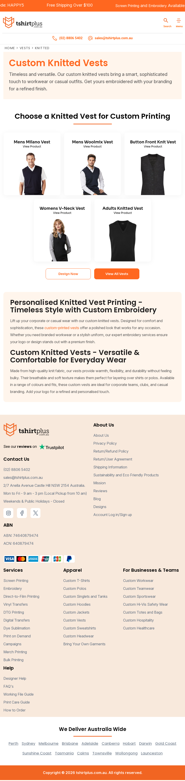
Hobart (145, 744)
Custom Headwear (78, 637)
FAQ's (8, 687)
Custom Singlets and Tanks (85, 597)
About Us (101, 436)
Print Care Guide (16, 703)
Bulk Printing (13, 660)
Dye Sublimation (16, 629)
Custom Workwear (138, 581)
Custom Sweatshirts (79, 629)
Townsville (116, 754)
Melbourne (58, 744)
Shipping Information (110, 468)
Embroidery (149, 6)
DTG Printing (13, 613)
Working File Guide (18, 695)
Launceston (169, 754)
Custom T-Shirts (76, 581)
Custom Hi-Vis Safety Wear (145, 605)
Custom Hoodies (77, 605)
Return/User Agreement (112, 460)
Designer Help (14, 679)
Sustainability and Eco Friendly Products (126, 476)
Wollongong (142, 754)
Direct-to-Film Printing (21, 597)
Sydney (37, 744)
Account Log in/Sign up (112, 515)
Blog (97, 499)
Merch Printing (15, 653)
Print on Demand (17, 637)
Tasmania (76, 754)
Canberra (124, 744)
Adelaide (102, 744)
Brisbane (81, 744)
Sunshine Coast (46, 754)
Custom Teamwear (138, 589)
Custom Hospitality (138, 621)
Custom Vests (74, 621)
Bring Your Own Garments (84, 645)
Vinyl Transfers (15, 605)
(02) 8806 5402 (16, 470)
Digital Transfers (16, 621)
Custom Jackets (76, 613)
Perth (21, 744)
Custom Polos (74, 589)
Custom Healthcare (139, 629)
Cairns (96, 754)
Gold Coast (15, 754)
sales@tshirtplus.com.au (23, 478)
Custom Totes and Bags (142, 613)
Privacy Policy (105, 444)
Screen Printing (115, 6)
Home (10, 49)
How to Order (14, 711)
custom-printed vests (61, 328)
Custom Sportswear (139, 597)
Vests (25, 49)
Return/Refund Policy (111, 452)
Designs (99, 507)
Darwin (162, 744)
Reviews (100, 491)
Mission (99, 484)
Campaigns (12, 645)
